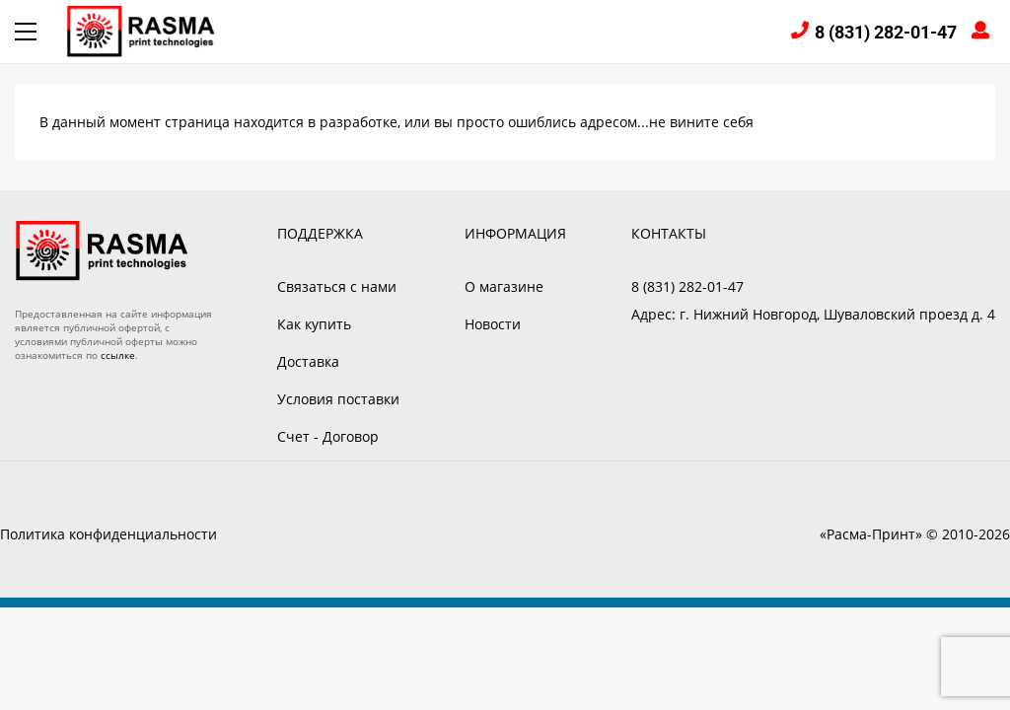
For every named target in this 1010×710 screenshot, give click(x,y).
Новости (493, 324)
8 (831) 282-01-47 (886, 32)
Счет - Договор (328, 436)
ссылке (118, 355)
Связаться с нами (337, 286)
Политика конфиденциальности (108, 534)
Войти (983, 32)
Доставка (308, 361)
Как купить (314, 324)
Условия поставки (338, 399)
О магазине (504, 286)
